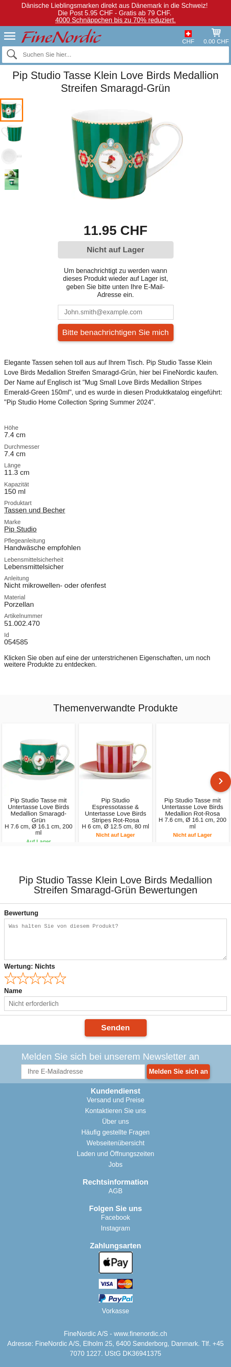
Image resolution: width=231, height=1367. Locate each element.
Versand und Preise (116, 1100)
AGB (116, 1191)
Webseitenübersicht (115, 1143)
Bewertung (21, 913)
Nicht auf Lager (116, 249)
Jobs (116, 1164)
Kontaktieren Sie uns (115, 1110)
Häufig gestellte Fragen (115, 1132)
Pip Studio (20, 529)
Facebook (115, 1217)
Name (13, 990)
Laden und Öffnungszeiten (115, 1153)
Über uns (115, 1121)
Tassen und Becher (34, 510)
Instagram (115, 1228)
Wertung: (29, 966)
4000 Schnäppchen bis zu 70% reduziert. (115, 20)
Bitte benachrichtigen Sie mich (115, 332)
